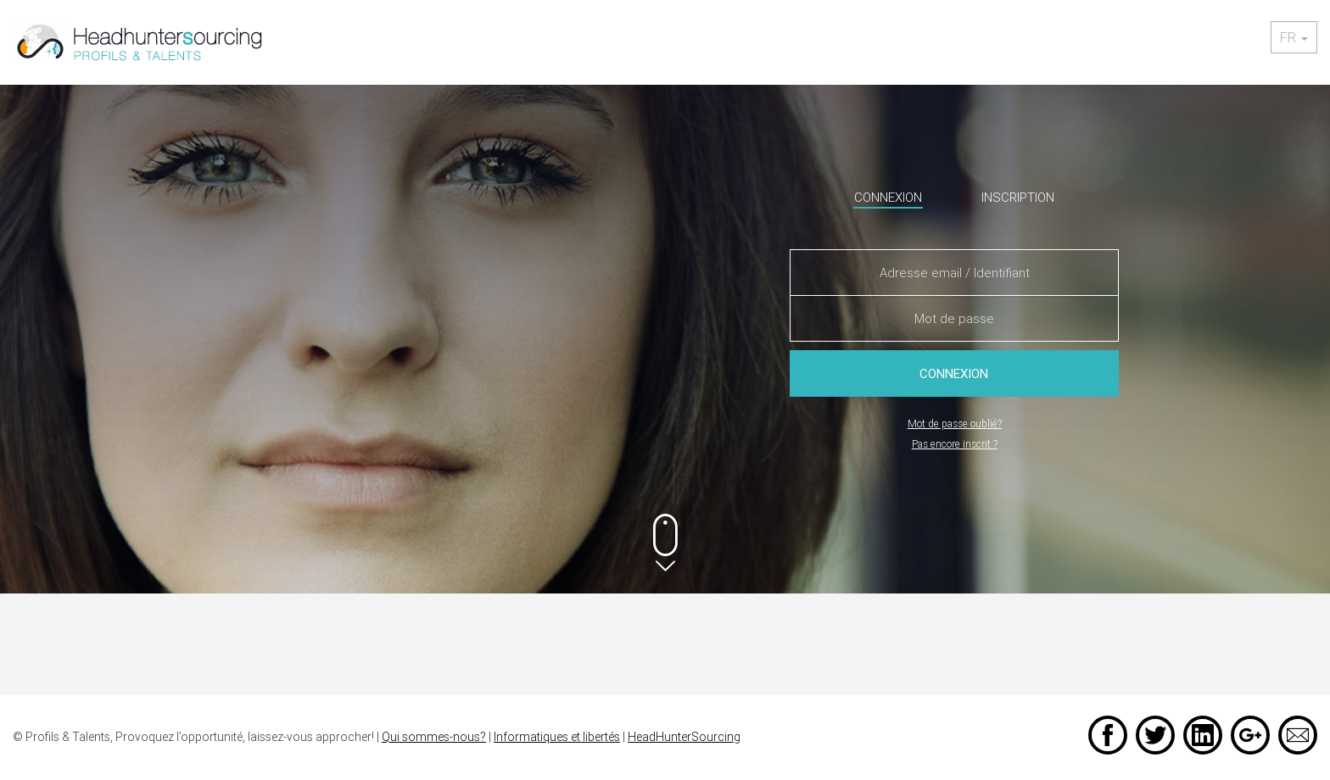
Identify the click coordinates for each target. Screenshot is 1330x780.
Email (1297, 735)
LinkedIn (1202, 735)
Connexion (888, 197)
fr (1294, 37)
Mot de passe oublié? (955, 423)
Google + (1250, 735)
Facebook (1107, 735)
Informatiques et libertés (557, 736)
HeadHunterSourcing (684, 736)
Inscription (1017, 197)
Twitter (1155, 735)
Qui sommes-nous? (434, 736)
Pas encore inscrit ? (955, 443)
